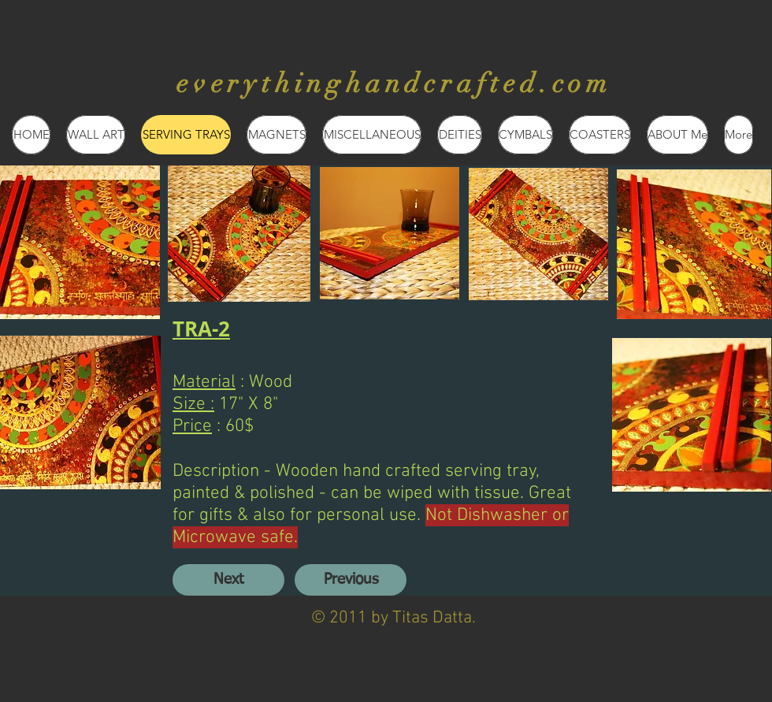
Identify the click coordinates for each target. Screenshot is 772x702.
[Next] (228, 580)
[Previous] (350, 580)
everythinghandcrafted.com (394, 83)
